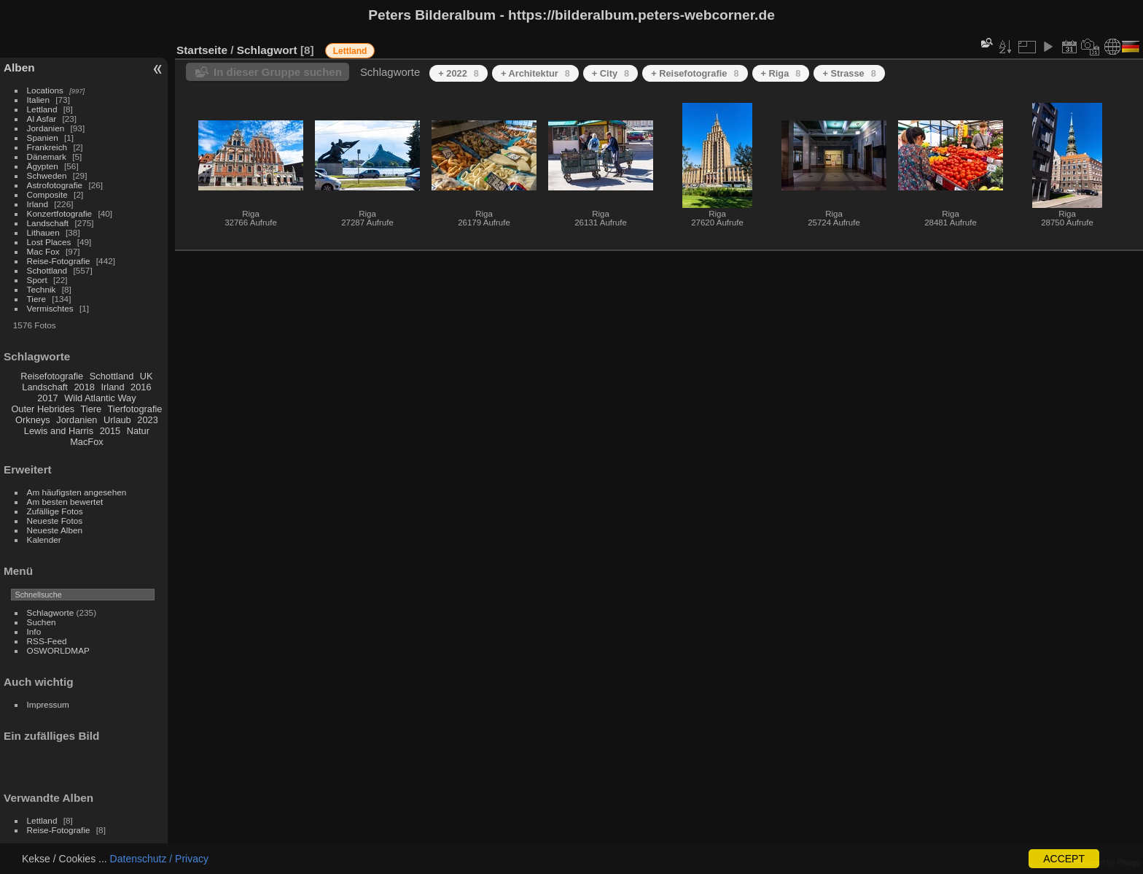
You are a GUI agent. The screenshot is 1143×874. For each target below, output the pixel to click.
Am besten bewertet (65, 501)
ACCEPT (1064, 859)
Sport (37, 280)
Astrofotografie (55, 185)
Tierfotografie (135, 408)
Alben (19, 67)
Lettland (42, 109)
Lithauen (43, 232)
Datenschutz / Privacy (159, 859)
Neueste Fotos (55, 520)
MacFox (87, 441)
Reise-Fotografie (58, 261)
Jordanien (46, 128)
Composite (47, 194)
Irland (37, 204)
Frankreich (47, 147)
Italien (38, 99)
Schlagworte (50, 612)
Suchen (41, 622)
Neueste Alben (55, 530)
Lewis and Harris (58, 430)
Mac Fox (43, 251)
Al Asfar (42, 118)
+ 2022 (458, 73)
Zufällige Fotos (55, 511)
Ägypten (42, 166)
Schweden (47, 175)
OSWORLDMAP (58, 650)
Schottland (47, 270)
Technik (41, 289)
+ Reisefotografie (694, 73)
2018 (84, 387)
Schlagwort (267, 50)
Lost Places (49, 242)
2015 (110, 430)
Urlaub (117, 419)
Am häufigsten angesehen (77, 492)
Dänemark (46, 156)
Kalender (44, 539)
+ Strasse (848, 73)
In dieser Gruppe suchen (278, 72)
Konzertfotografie (60, 213)
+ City (610, 73)
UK (146, 376)
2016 (140, 387)
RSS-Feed (47, 641)
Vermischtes (50, 308)
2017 (47, 397)
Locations (45, 90)
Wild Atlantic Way (100, 397)
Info (34, 631)
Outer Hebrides (42, 408)
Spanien (42, 137)
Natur (138, 430)
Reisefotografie (51, 376)
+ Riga (781, 73)
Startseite (201, 50)
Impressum (48, 704)
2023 (147, 419)
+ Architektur (535, 73)
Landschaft (48, 223)
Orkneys (32, 419)
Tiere (36, 298)
